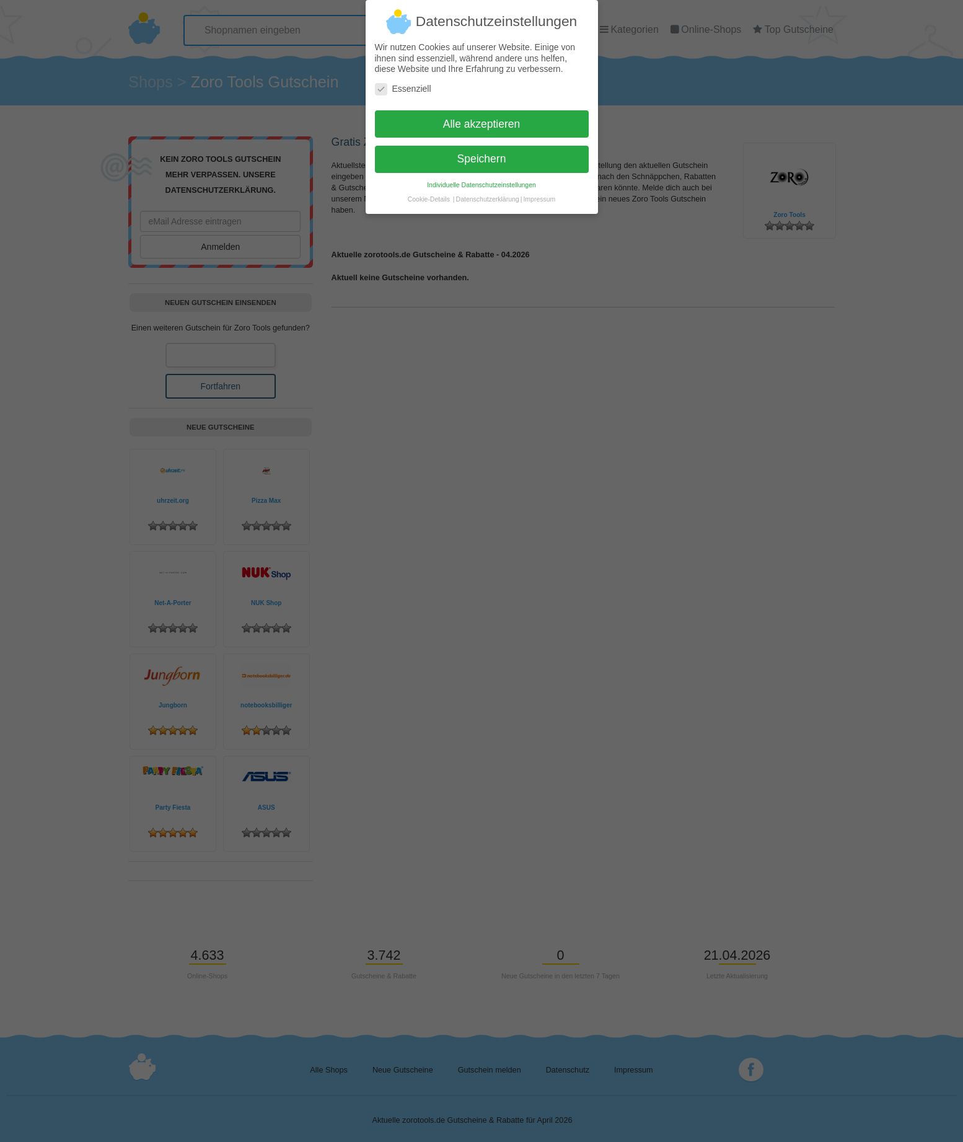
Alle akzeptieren (482, 118)
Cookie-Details (429, 193)
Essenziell (403, 83)
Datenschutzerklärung (487, 193)
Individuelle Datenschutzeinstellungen (481, 178)
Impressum (539, 193)
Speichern (481, 152)
